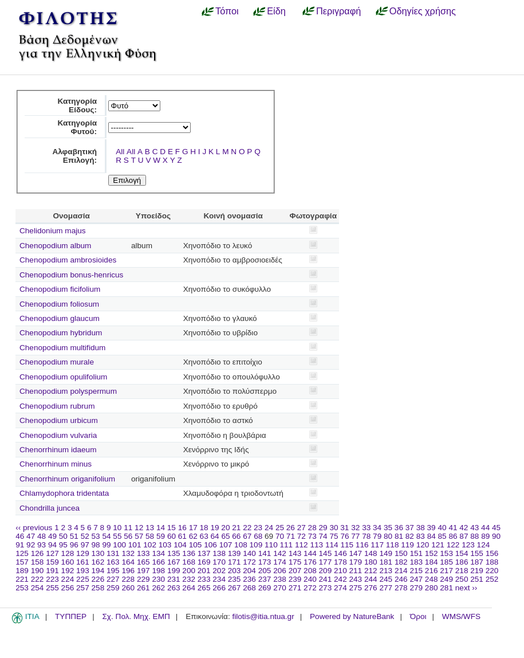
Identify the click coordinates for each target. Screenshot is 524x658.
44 (485, 527)
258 (98, 587)
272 (310, 587)
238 (279, 579)
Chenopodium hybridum (60, 332)
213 (385, 570)
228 (128, 579)
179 (356, 562)
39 (431, 527)
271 (295, 587)
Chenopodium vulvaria (58, 435)
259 (113, 587)
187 (476, 562)
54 (106, 536)
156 (492, 553)
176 (310, 562)
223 (52, 579)
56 (128, 536)
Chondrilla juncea (49, 508)
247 (416, 579)
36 (399, 527)
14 (160, 527)
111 (286, 544)
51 (74, 536)
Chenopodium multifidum (62, 347)
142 (279, 553)
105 (195, 544)
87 (463, 536)
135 (173, 553)
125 (22, 553)
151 (416, 553)
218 (461, 570)
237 (264, 579)
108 (240, 544)
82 (409, 536)
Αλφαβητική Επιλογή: (74, 155)
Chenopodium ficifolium (59, 289)
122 (453, 544)
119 (407, 544)
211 (356, 570)
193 (82, 570)
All (120, 151)
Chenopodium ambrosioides (67, 260)
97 (85, 544)
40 (442, 527)
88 (474, 536)
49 (52, 536)
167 (173, 562)
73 (312, 536)
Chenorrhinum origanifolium (67, 479)
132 (128, 553)
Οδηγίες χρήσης (422, 11)
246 (401, 579)
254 (37, 587)
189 (22, 570)
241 (325, 579)
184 (431, 562)
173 (264, 562)
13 (149, 527)
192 (67, 570)
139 (234, 553)
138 (219, 553)
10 (117, 527)
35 (388, 527)
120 (423, 544)
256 (67, 587)
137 (204, 553)
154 (461, 553)
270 (279, 587)
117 (377, 544)
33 (366, 527)
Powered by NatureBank (352, 616)
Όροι (418, 616)
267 (234, 587)
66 (236, 536)
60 (171, 536)
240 (310, 579)
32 (355, 527)
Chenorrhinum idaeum (58, 449)
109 (256, 544)
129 (82, 553)
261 (143, 587)
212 (370, 570)
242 (340, 579)
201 (204, 570)
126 (37, 553)
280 (431, 587)
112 (301, 544)
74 (323, 536)
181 (385, 562)
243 (356, 579)
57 (139, 536)
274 (340, 587)
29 (323, 527)
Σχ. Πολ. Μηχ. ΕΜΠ (136, 616)
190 (37, 570)
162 (98, 562)
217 (446, 570)
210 (340, 570)
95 (63, 544)
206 (279, 570)
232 (188, 579)
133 (143, 553)
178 (340, 562)
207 (295, 570)
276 (370, 587)
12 (139, 527)
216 (431, 570)
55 (117, 536)
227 (113, 579)
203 (234, 570)
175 (295, 562)
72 (301, 536)
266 (219, 587)
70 (279, 536)
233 (204, 579)
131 (113, 553)
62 (193, 536)
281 (446, 587)
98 (96, 544)
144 (310, 553)
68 (258, 536)
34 (377, 527)
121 (437, 544)
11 (128, 527)
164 (128, 562)
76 (344, 536)
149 (385, 553)
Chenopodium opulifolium (63, 377)
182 (401, 562)
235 (234, 579)
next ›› (466, 587)
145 (325, 553)
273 (325, 587)
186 (461, 562)
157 (22, 562)
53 (96, 536)
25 (279, 527)
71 (290, 536)
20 (225, 527)
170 (219, 562)
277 (385, 587)
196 (128, 570)
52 (85, 536)
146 (340, 553)
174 (279, 562)
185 (446, 562)
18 (204, 527)
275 (356, 587)
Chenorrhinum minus (55, 464)
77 (355, 536)
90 (496, 536)
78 (366, 536)
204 (249, 570)
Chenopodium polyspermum (68, 391)
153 (446, 553)
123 (468, 544)
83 (420, 536)
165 (143, 562)
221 (22, 579)
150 (401, 553)
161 (82, 562)
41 (452, 527)
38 (420, 527)
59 (160, 536)
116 (362, 544)
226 (98, 579)
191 (52, 570)
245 (385, 579)
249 (446, 579)
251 (476, 579)
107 (226, 544)
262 (158, 587)
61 (182, 536)
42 (463, 527)
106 (210, 544)
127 (52, 553)
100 (119, 544)
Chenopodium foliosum (59, 304)
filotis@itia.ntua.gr (263, 616)
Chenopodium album (55, 245)
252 (492, 579)
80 (388, 536)
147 (356, 553)
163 (113, 562)
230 (158, 579)
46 (19, 536)
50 (63, 536)
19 (214, 527)
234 (219, 579)
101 (134, 544)
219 (476, 570)
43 (474, 527)
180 (370, 562)
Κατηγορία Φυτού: (77, 127)
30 (333, 527)
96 (74, 544)
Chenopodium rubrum (56, 406)
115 (346, 544)
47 (30, 536)
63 (204, 536)
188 (492, 562)
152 (431, 553)
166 (158, 562)
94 (52, 544)
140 (249, 553)
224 (67, 579)
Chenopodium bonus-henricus (71, 275)
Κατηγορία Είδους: (77, 105)
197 (143, 570)
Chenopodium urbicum (58, 420)
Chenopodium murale (56, 362)
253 (22, 587)
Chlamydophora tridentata (64, 493)
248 (431, 579)
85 (442, 536)
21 (236, 527)
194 (98, 570)
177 (325, 562)
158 (37, 562)
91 (19, 544)
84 (431, 536)
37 (409, 527)
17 (193, 527)
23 (258, 527)
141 (264, 553)
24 (269, 527)
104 (180, 544)
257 (82, 587)
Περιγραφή (338, 11)
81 (399, 536)
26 (290, 527)
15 (171, 527)
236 (249, 579)
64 (215, 536)
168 (188, 562)
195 (113, 570)
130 (98, 553)
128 (67, 553)
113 (316, 544)
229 (143, 579)
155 (476, 553)
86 (452, 536)
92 (30, 544)
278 (401, 587)
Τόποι (227, 11)
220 (492, 570)
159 (52, 562)
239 (295, 579)
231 (173, 579)
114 (331, 544)
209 (325, 570)
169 (204, 562)
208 (310, 570)
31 (344, 527)
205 (264, 570)
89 (485, 536)
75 (333, 536)
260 (128, 587)
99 (106, 544)
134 (158, 553)
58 (149, 536)
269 (264, 587)
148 (370, 553)
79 (377, 536)
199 (173, 570)
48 (41, 536)
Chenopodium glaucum (59, 318)
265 (204, 587)
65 (225, 536)
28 (312, 527)
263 (173, 587)
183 (416, 562)
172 (249, 562)
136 (188, 553)
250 (461, 579)
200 (188, 570)
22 (247, 527)
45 (496, 527)
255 (52, 587)
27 (301, 527)
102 (149, 544)
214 (401, 570)
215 (416, 570)
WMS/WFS (461, 616)
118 (392, 544)
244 (370, 579)
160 (67, 562)
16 (182, 527)
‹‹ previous (33, 527)
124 (483, 544)
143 (295, 553)
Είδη (276, 11)
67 (247, 536)
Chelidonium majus (52, 230)
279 (416, 587)
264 (188, 587)
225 (82, 579)
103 (165, 544)
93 (41, 544)
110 (271, 544)
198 (158, 570)
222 (37, 579)
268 (249, 587)
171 (234, 562)
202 (219, 570)
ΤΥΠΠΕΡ (70, 616)
